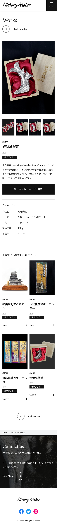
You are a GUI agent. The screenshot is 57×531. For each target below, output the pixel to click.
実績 (12, 432)
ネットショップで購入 (31, 189)
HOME (4, 432)
